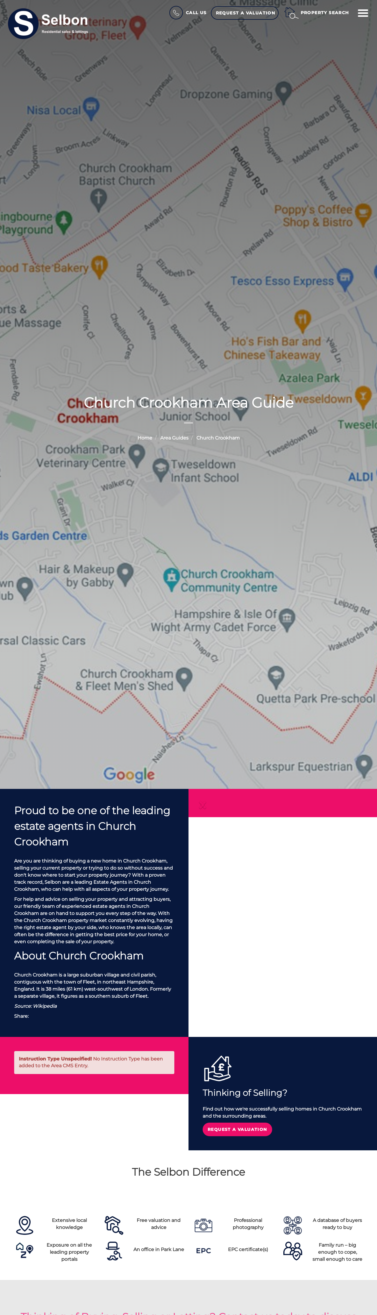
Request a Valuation (245, 13)
